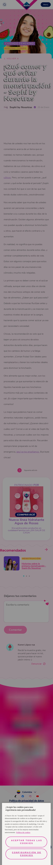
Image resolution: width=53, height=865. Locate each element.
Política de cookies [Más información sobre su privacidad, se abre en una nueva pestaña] (23, 832)
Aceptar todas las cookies (26, 841)
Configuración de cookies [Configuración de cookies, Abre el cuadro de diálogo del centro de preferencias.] (26, 853)
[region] (26, 834)
